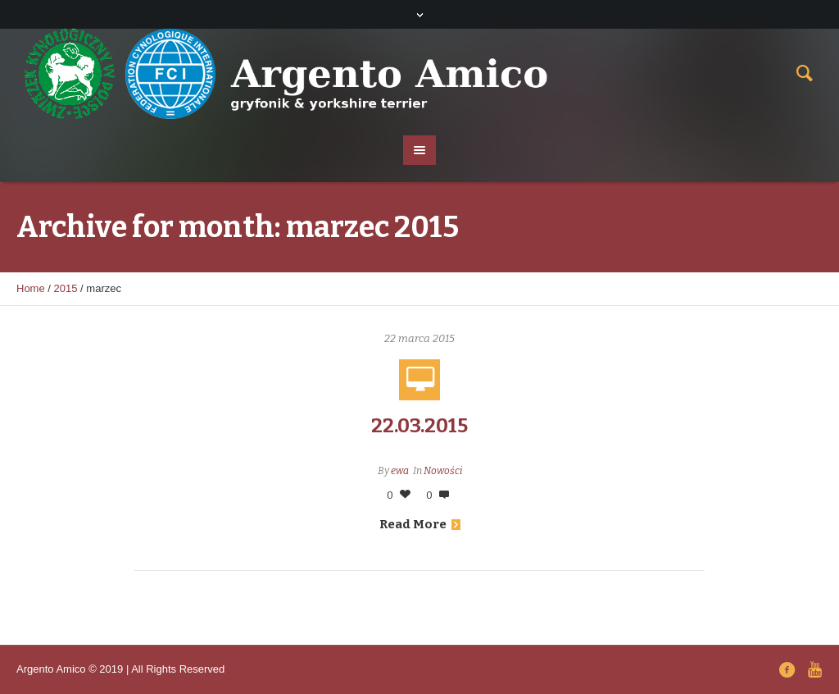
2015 (66, 288)
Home (30, 288)
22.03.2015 (419, 425)
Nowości (443, 471)
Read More (419, 524)
